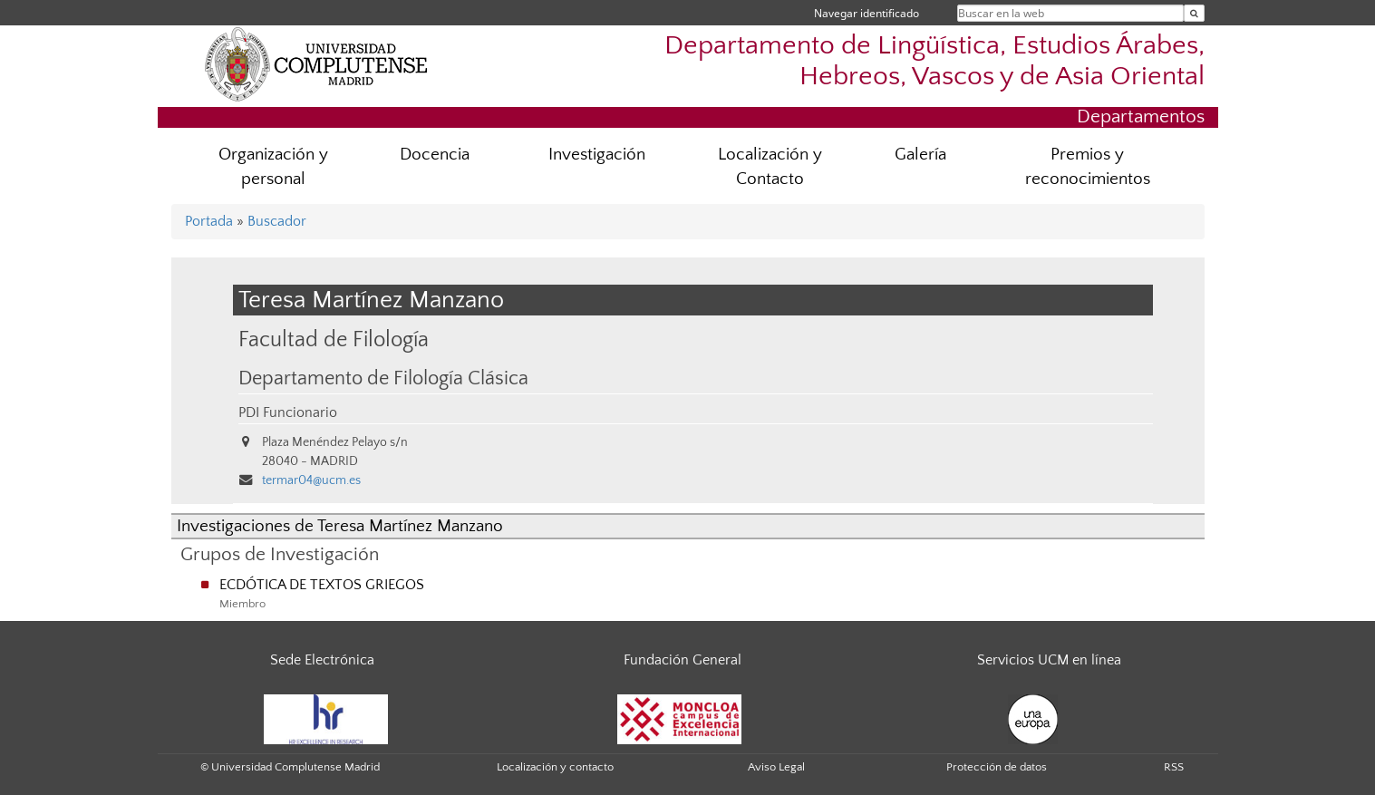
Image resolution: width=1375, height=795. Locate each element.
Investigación (596, 154)
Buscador (276, 221)
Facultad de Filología (333, 339)
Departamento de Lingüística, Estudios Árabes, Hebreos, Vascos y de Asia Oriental (934, 60)
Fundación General (682, 660)
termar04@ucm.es (311, 480)
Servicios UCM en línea (1049, 660)
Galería (920, 154)
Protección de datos (996, 767)
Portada (209, 221)
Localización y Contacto (770, 167)
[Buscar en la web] (1194, 13)
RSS (1174, 767)
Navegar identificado (866, 13)
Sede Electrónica (322, 660)
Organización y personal (273, 167)
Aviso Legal (776, 767)
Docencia (435, 154)
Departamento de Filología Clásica (383, 379)
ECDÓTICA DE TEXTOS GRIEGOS (321, 585)
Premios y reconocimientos (1087, 167)
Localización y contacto (555, 767)
